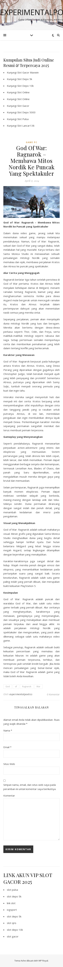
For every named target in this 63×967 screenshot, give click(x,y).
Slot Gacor (23, 105)
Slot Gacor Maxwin (28, 72)
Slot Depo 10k (25, 85)
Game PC (31, 142)
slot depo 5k (14, 896)
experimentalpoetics (20, 694)
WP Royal (43, 960)
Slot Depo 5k (24, 79)
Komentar (9, 795)
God (8, 686)
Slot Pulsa (23, 119)
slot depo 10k (15, 929)
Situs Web (9, 764)
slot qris (11, 923)
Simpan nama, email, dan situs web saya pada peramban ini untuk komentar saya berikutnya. (29, 787)
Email (7, 747)
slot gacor (12, 936)
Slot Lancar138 (25, 125)
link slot (11, 903)
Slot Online (23, 92)
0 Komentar (53, 694)
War (38, 686)
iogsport (12, 909)
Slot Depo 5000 (26, 112)
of (16, 686)
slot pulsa (12, 889)
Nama (7, 730)
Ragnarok (26, 686)
